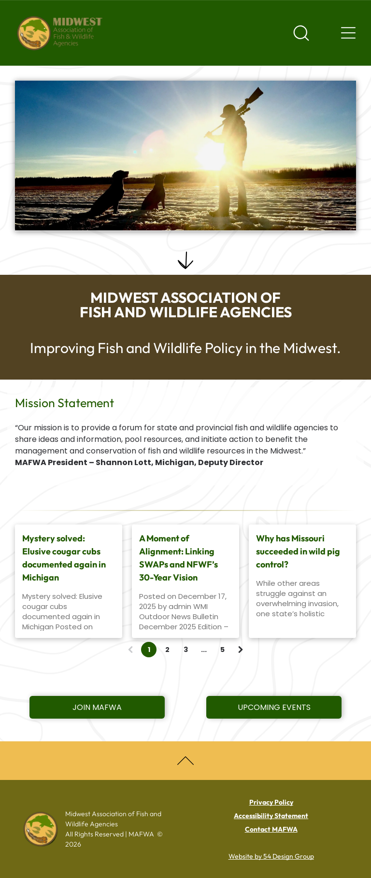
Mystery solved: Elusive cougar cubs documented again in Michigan (64, 558)
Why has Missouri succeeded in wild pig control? (298, 551)
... (204, 649)
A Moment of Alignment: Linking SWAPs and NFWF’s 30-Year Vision (178, 558)
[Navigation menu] (348, 33)
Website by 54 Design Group (271, 856)
